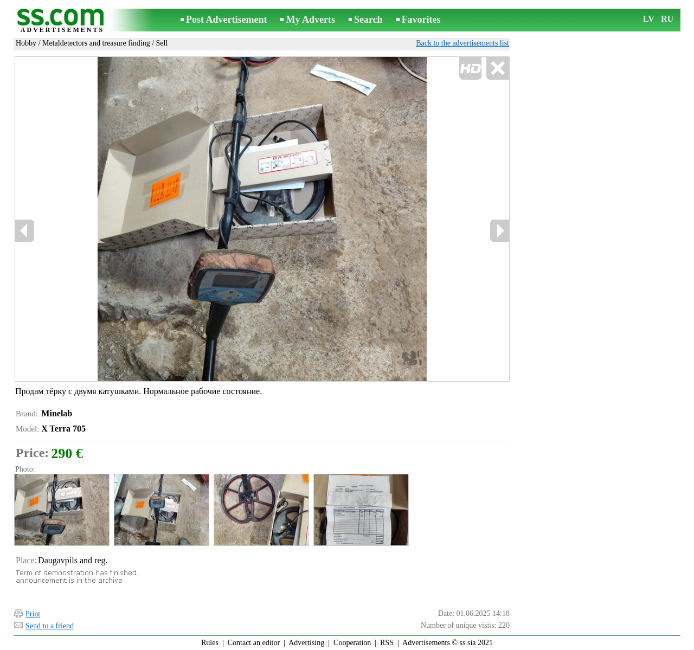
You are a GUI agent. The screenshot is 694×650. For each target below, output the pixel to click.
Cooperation (352, 643)
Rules (210, 643)
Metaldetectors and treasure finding (96, 43)
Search (368, 19)
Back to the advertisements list (462, 43)
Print (32, 614)
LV (648, 18)
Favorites (421, 19)
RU (667, 18)
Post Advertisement (226, 19)
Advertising (306, 643)
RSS (387, 643)
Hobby (26, 43)
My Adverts (310, 19)
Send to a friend (49, 626)
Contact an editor (254, 643)
